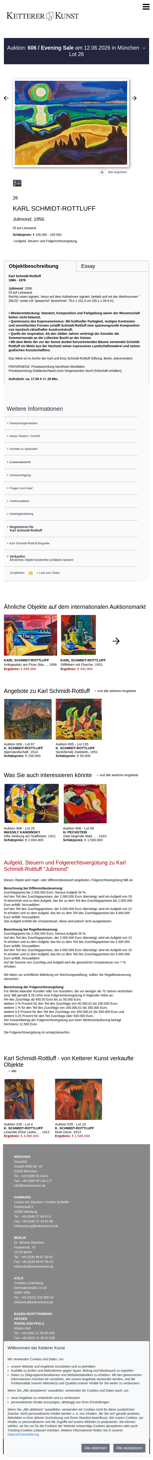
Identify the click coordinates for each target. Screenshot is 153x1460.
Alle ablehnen (95, 1448)
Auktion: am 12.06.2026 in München (74, 48)
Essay (88, 266)
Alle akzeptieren (129, 1448)
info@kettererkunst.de (29, 1185)
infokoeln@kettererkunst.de (33, 1302)
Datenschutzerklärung (23, 1434)
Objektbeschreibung (33, 266)
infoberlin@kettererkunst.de (33, 1266)
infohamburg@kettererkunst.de (36, 1226)
